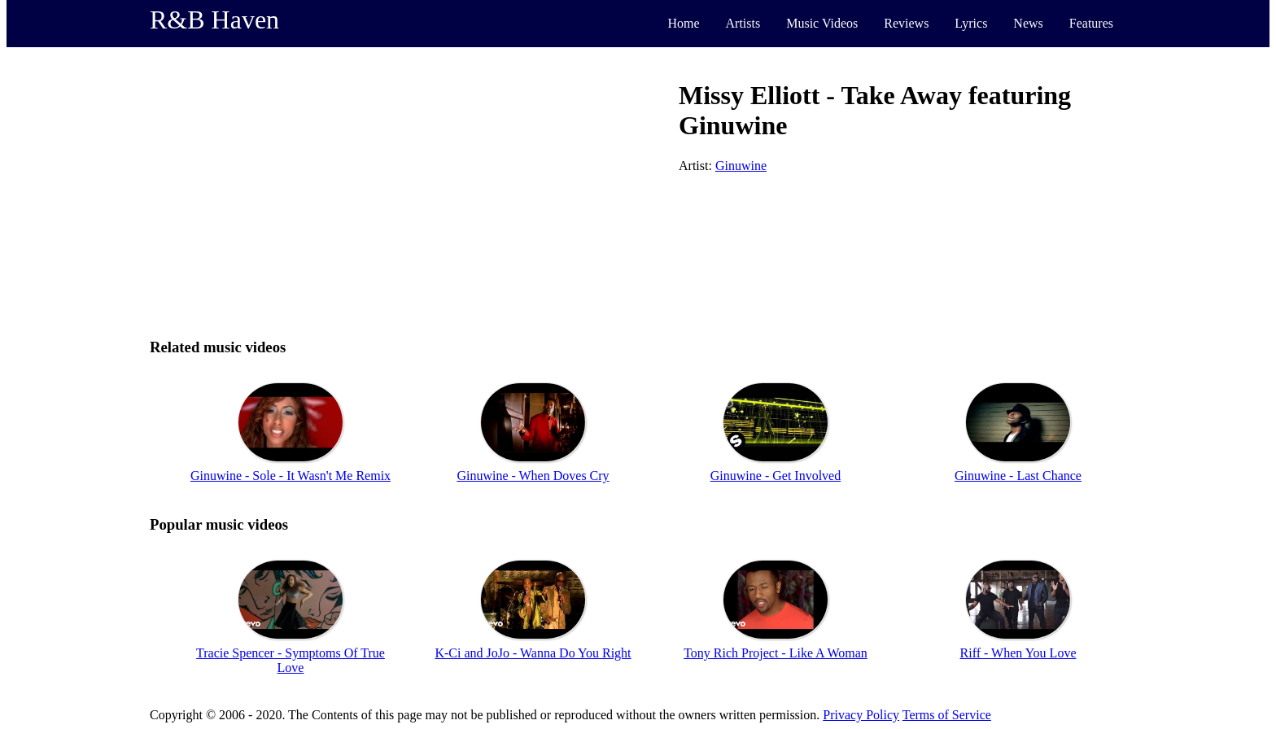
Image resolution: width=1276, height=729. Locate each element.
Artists (743, 23)
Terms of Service (946, 715)
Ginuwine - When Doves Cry (533, 475)
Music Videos (822, 23)
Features (1091, 23)
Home (683, 23)
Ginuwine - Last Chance (1018, 475)
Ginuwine (741, 165)
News (1027, 23)
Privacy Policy (861, 715)
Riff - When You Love (1018, 653)
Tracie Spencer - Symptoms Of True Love (290, 660)
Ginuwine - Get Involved (775, 475)
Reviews (906, 23)
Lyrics (971, 23)
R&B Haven (214, 19)
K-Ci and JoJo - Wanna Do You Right (533, 653)
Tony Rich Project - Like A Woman (775, 653)
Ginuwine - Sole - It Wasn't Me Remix (290, 475)
